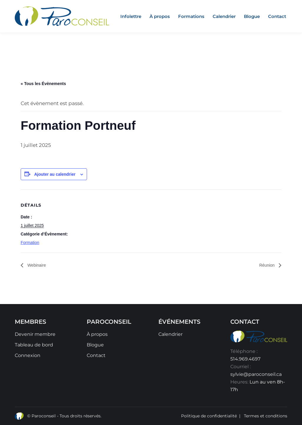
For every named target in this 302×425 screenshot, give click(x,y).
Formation (30, 242)
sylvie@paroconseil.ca (256, 374)
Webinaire (36, 265)
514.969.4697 (245, 359)
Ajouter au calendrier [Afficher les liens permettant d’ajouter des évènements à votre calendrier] (55, 174)
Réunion (267, 265)
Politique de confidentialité (209, 416)
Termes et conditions (265, 416)
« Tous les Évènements (43, 83)
